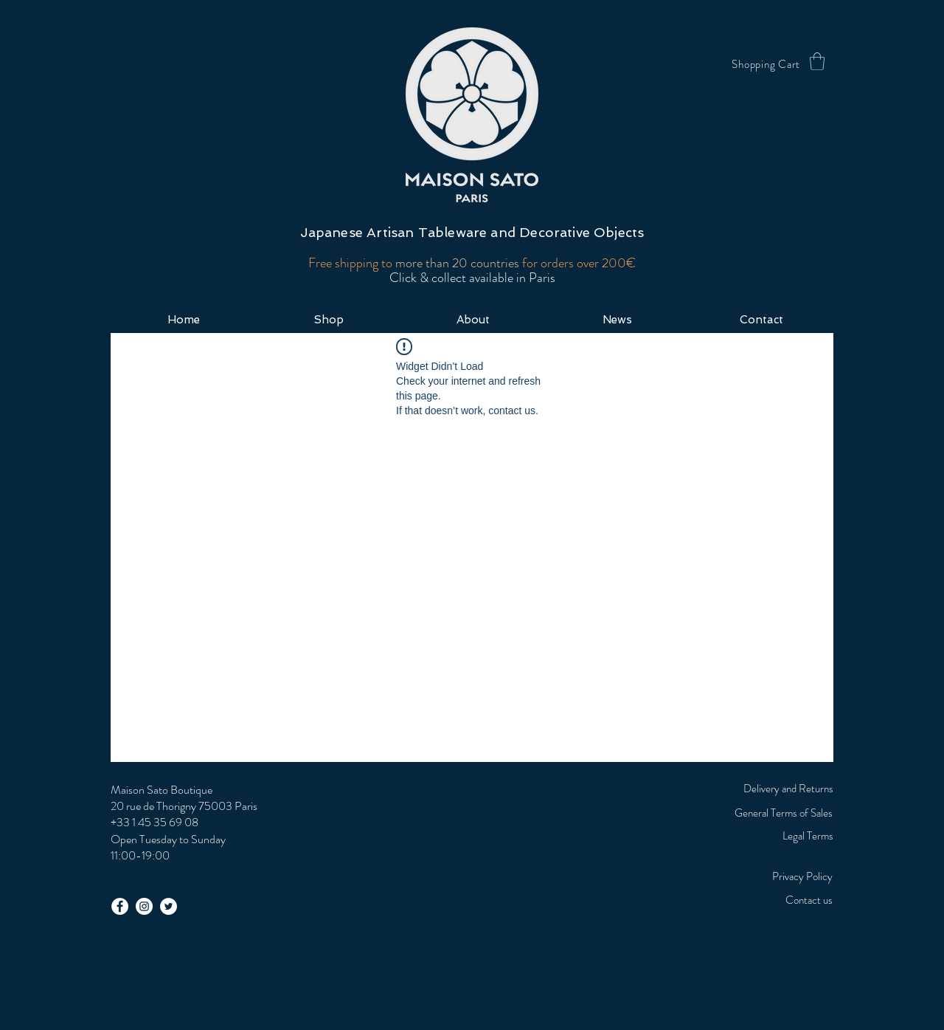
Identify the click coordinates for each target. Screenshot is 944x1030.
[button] (817, 61)
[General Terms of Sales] (744, 813)
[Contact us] (769, 900)
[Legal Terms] (770, 836)
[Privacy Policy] (737, 876)
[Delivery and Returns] (770, 788)
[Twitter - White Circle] (168, 906)
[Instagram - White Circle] (144, 906)
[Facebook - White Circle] (119, 906)
